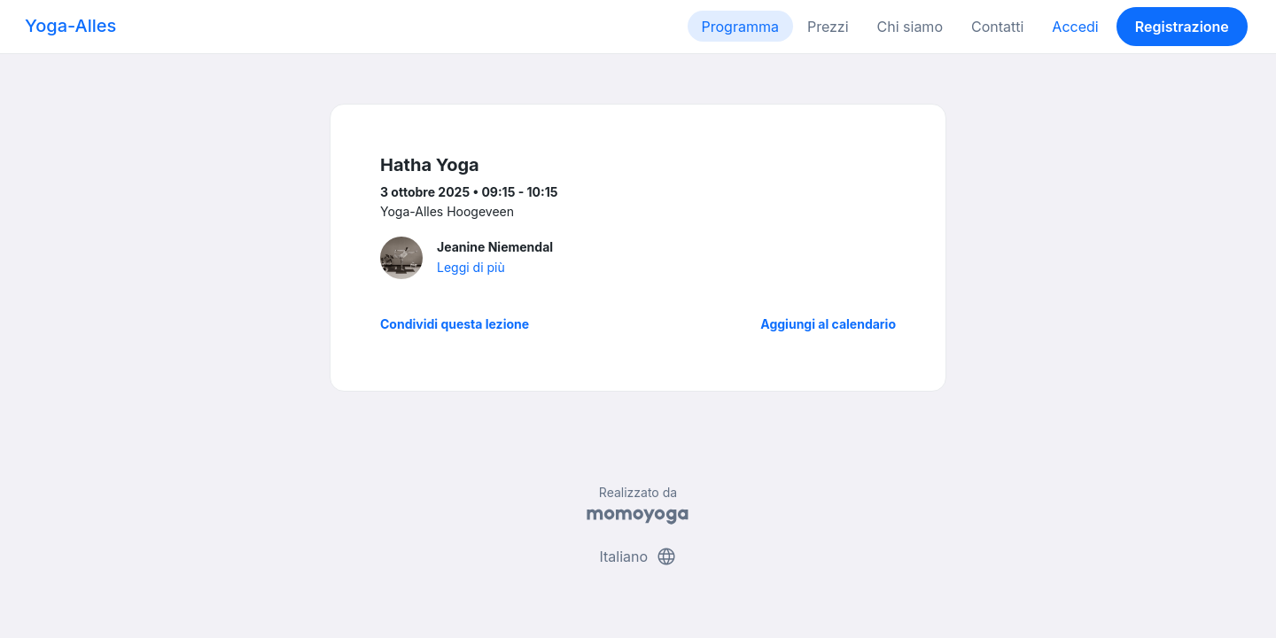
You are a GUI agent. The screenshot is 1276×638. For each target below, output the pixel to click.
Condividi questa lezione (454, 323)
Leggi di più (471, 267)
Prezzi (828, 26)
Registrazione (1182, 26)
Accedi (1075, 26)
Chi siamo (910, 26)
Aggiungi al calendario (828, 323)
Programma (740, 26)
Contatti (997, 26)
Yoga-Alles (70, 25)
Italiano (637, 556)
